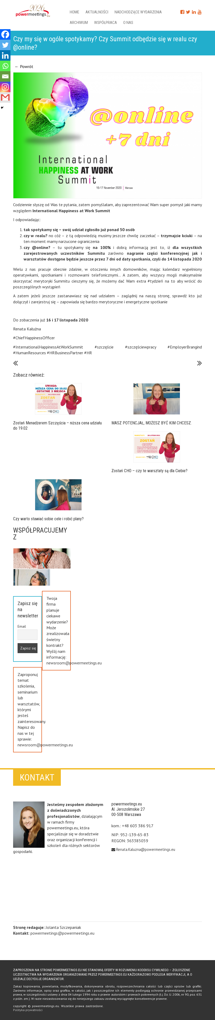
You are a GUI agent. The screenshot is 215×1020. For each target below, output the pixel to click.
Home (74, 12)
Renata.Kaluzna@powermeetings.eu (145, 849)
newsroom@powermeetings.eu (74, 662)
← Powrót (24, 66)
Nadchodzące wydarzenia (138, 12)
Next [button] (42, 550)
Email (22, 626)
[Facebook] (5, 34)
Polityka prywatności (27, 1010)
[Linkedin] (5, 55)
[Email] (5, 76)
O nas (128, 22)
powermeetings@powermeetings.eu (62, 933)
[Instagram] (5, 87)
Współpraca (105, 22)
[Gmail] (5, 97)
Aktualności (96, 12)
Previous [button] (42, 578)
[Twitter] (5, 45)
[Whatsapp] (5, 66)
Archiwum (79, 22)
